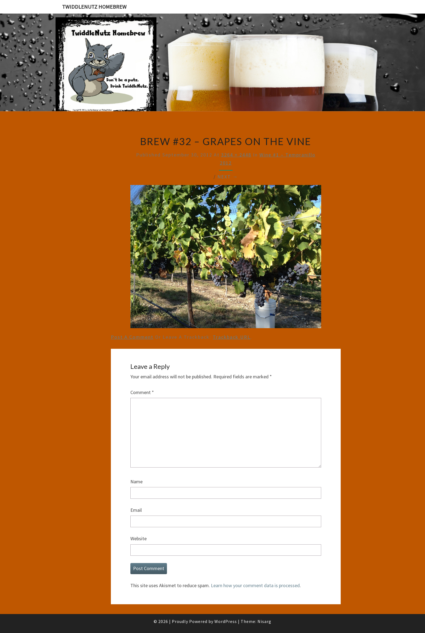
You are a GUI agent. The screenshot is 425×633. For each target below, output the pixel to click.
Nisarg (264, 621)
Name (136, 481)
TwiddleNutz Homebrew (94, 6)
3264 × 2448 (236, 155)
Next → (227, 177)
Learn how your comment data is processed (255, 585)
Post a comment (132, 337)
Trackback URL (231, 337)
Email (136, 510)
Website (138, 538)
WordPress (225, 621)
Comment (142, 392)
